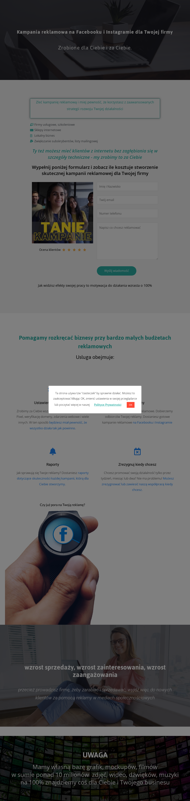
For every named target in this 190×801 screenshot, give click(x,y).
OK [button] (130, 404)
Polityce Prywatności (107, 404)
